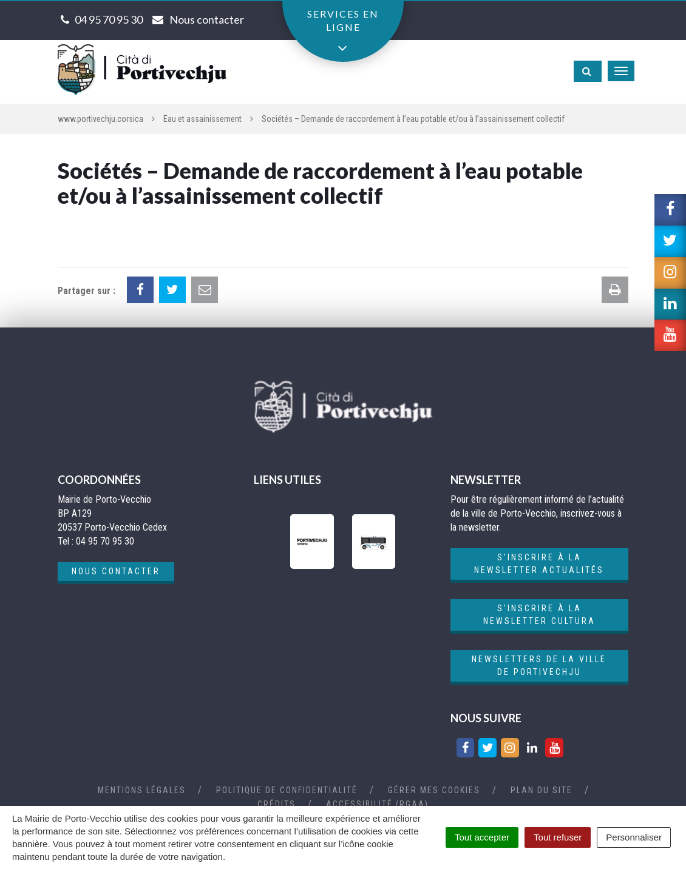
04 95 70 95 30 (109, 19)
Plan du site (541, 790)
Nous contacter (116, 571)
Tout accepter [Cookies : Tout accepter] (482, 837)
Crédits (276, 804)
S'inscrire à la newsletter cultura (539, 614)
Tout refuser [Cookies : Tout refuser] (558, 837)
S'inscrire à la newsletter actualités (539, 563)
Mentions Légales (142, 790)
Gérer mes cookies (434, 790)
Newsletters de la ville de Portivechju (539, 665)
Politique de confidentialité (287, 790)
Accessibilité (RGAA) (377, 804)
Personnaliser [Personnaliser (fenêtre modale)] (634, 837)
